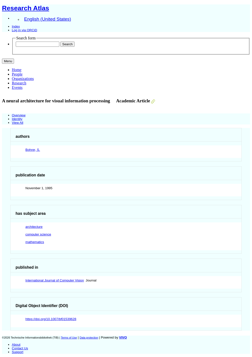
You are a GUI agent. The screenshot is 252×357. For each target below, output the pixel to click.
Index (16, 26)
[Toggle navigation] (8, 61)
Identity (17, 119)
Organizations (23, 79)
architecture (34, 227)
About (16, 344)
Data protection (88, 337)
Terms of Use (69, 337)
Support (17, 352)
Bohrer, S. (32, 150)
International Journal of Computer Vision (54, 280)
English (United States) (47, 19)
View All (17, 122)
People (17, 74)
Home (16, 70)
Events (17, 87)
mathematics (34, 242)
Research (19, 83)
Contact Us (20, 348)
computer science (38, 234)
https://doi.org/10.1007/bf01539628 (50, 319)
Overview (19, 115)
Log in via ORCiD (24, 30)
